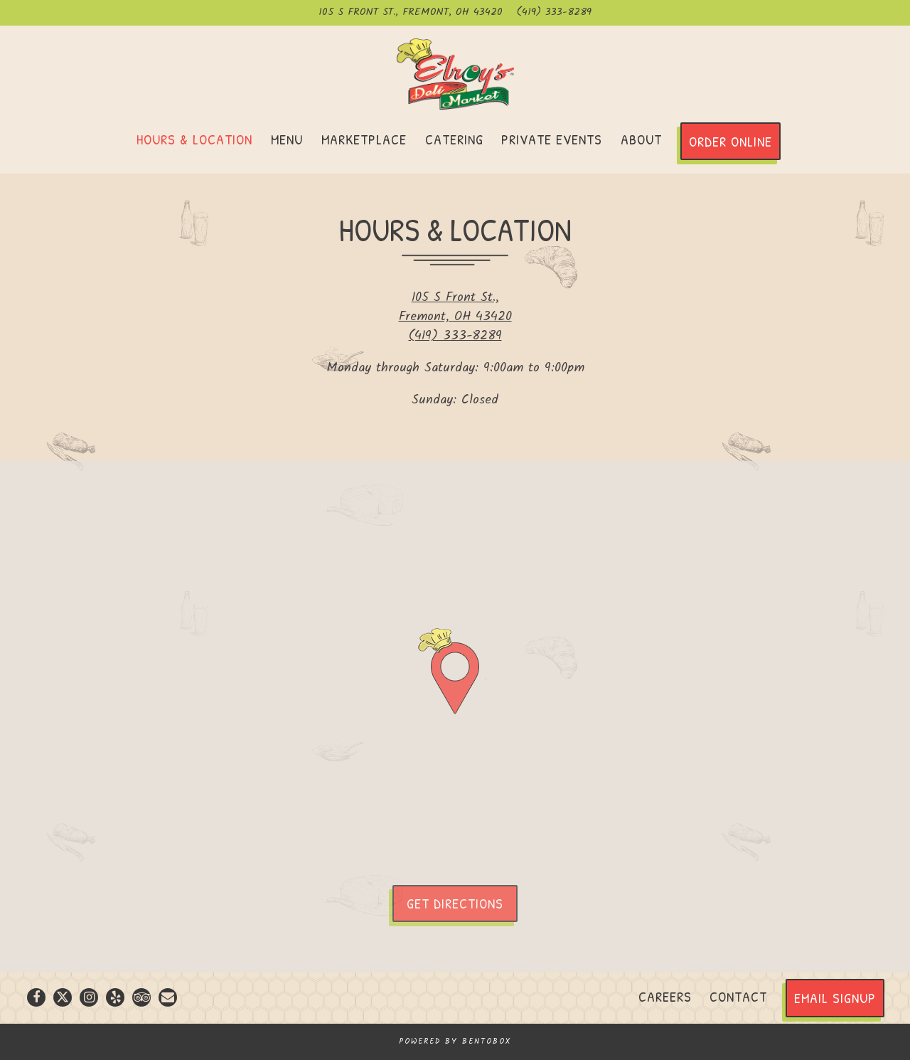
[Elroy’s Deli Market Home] (455, 74)
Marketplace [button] (364, 139)
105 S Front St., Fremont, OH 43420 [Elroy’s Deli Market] (455, 307)
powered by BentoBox (455, 1042)
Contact (738, 996)
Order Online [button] (730, 141)
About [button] (641, 139)
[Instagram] (89, 997)
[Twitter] (62, 997)
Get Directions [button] (455, 903)
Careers (665, 996)
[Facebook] (36, 997)
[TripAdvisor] (141, 997)
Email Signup (835, 997)
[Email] (168, 997)
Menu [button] (287, 139)
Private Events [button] (551, 139)
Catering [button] (454, 139)
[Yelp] (115, 997)
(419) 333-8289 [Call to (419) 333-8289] (554, 13)
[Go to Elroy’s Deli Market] (410, 13)
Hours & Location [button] (194, 139)
